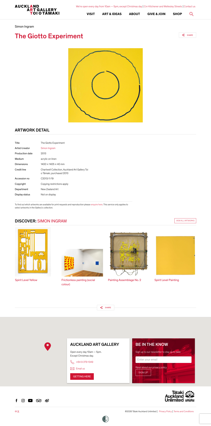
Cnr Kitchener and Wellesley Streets (163, 6)
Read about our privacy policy (151, 367)
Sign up (143, 372)
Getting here (82, 376)
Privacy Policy (165, 411)
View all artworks (185, 220)
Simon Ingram (24, 27)
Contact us (190, 6)
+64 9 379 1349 (81, 362)
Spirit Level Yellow (26, 280)
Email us (77, 369)
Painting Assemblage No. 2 (124, 280)
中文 (17, 411)
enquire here (97, 204)
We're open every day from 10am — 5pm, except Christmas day (109, 6)
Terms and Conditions (184, 411)
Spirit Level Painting (166, 280)
